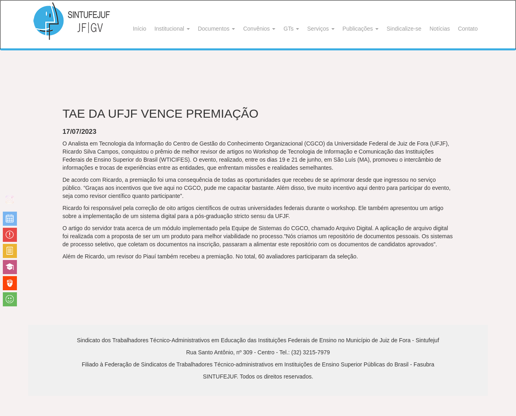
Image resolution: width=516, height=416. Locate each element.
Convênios (259, 28)
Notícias (439, 28)
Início (139, 28)
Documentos (216, 28)
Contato (468, 28)
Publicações (361, 28)
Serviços (321, 28)
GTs (291, 28)
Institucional (172, 28)
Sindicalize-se (404, 28)
